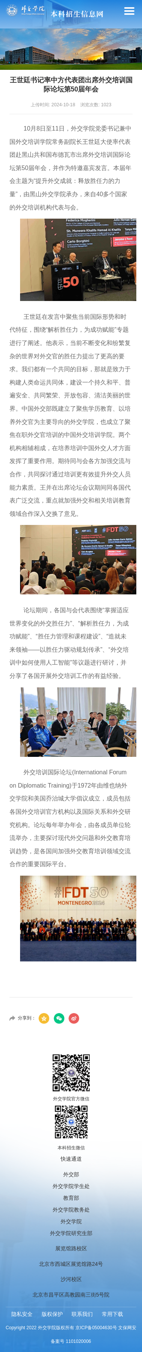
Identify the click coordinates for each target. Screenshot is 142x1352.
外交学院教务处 (71, 1210)
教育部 (71, 1198)
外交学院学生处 (71, 1186)
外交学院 (71, 1221)
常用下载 (112, 1314)
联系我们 (82, 1314)
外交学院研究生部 (71, 1233)
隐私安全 (22, 1314)
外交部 (71, 1174)
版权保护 (52, 1314)
